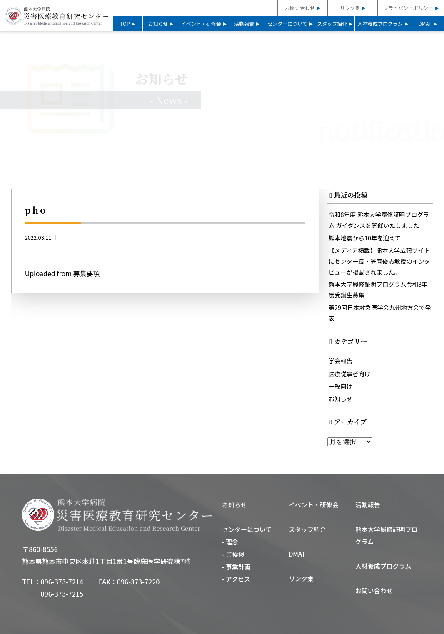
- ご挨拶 (233, 554)
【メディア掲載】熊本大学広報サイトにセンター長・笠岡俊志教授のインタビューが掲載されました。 (380, 261)
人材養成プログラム (380, 23)
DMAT (425, 23)
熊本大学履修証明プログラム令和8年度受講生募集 (378, 290)
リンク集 (350, 7)
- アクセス (236, 579)
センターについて (287, 23)
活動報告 (244, 23)
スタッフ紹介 (332, 23)
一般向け (341, 386)
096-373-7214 (62, 582)
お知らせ (158, 23)
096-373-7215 (62, 594)
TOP (125, 23)
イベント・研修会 (201, 23)
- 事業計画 (236, 566)
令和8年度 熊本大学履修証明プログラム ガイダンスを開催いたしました (379, 220)
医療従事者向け (350, 373)
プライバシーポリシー (408, 7)
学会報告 (341, 360)
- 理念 (230, 542)
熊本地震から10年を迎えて (365, 237)
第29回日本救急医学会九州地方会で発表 (380, 312)
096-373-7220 (138, 582)
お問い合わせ (300, 7)
